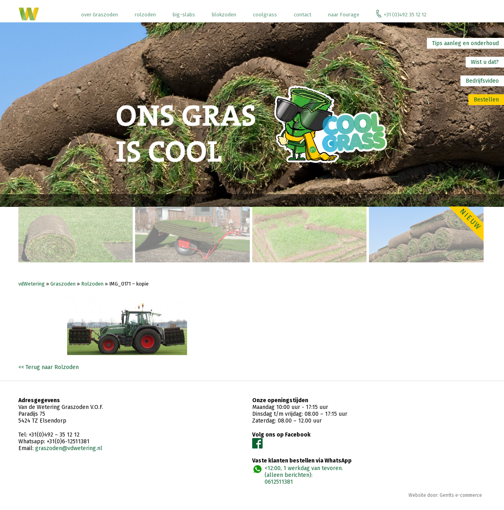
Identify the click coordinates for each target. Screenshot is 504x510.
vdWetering (31, 285)
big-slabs (184, 15)
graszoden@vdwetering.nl (68, 449)
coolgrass (265, 15)
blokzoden (224, 15)
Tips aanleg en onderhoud (465, 43)
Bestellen (486, 99)
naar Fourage (343, 15)
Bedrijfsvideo (482, 80)
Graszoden (63, 285)
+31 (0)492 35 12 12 (401, 14)
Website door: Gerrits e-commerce (445, 497)
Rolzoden (92, 285)
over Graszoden (99, 15)
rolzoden (145, 15)
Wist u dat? (485, 62)
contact (302, 15)
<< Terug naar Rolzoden (48, 368)
